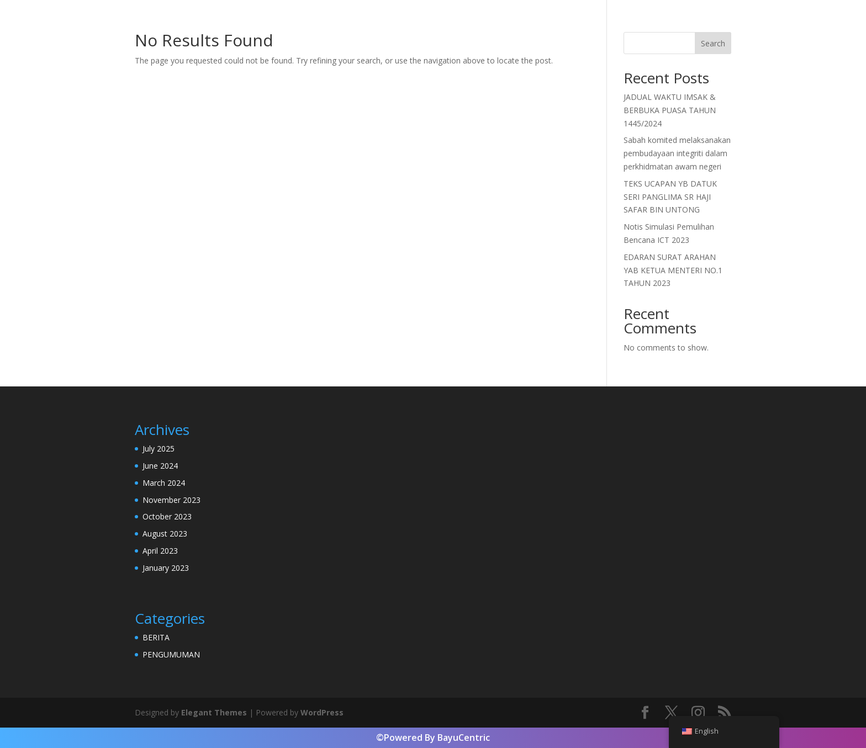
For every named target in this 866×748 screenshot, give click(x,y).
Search (713, 43)
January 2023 (165, 568)
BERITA (156, 637)
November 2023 (171, 500)
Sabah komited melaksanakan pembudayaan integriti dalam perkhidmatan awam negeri (677, 153)
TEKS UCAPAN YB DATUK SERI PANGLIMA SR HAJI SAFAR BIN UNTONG (670, 196)
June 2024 (160, 465)
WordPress (322, 712)
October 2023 (167, 516)
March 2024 (163, 483)
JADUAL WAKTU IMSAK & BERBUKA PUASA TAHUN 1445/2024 (670, 110)
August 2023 (164, 533)
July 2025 (158, 448)
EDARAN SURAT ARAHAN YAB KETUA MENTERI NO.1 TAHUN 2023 (673, 270)
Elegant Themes (214, 712)
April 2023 (160, 550)
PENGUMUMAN (171, 654)
